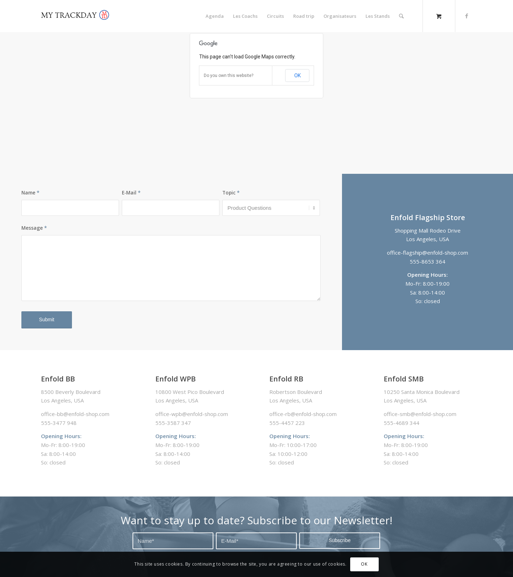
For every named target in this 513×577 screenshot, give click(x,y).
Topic (231, 192)
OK (297, 75)
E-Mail (131, 192)
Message (34, 227)
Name (30, 192)
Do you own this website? (228, 75)
